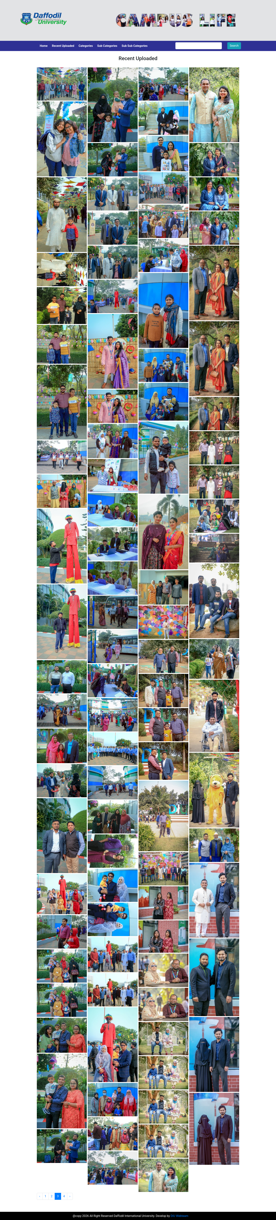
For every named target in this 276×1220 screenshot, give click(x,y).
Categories (86, 46)
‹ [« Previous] (39, 1196)
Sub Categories (107, 46)
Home (44, 46)
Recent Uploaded (63, 46)
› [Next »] (69, 1196)
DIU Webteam (179, 1216)
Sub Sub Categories (134, 46)
